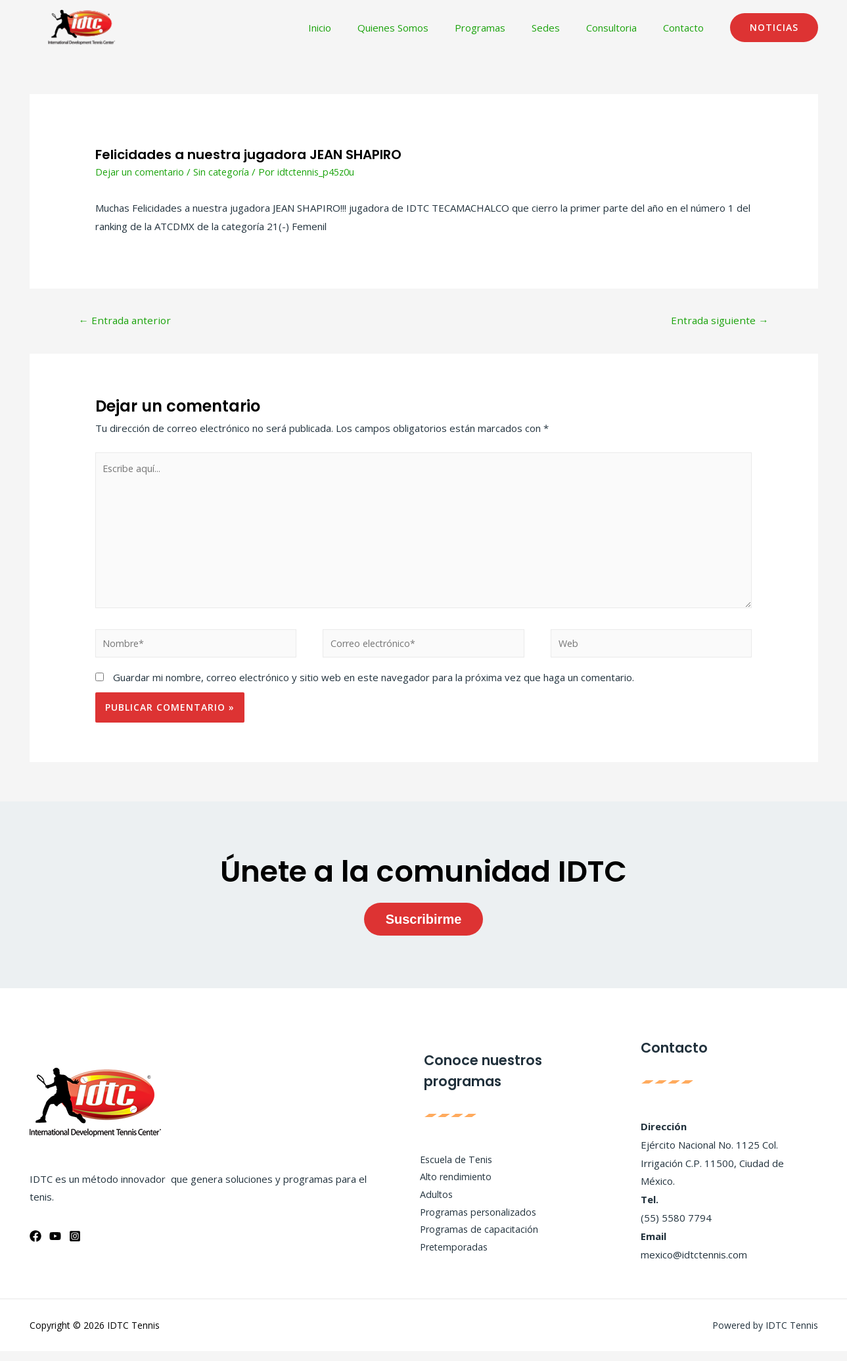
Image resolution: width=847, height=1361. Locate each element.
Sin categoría (225, 171)
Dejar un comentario (141, 171)
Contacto (686, 27)
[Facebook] (35, 1246)
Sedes (562, 27)
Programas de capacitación (475, 1240)
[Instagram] (75, 1246)
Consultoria (621, 27)
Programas (503, 27)
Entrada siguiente (718, 321)
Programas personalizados (475, 1221)
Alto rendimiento (451, 1185)
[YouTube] (55, 1246)
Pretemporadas (450, 1258)
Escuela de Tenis (452, 1167)
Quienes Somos (422, 27)
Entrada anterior (126, 321)
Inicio (355, 27)
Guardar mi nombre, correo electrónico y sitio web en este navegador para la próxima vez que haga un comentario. (373, 687)
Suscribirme (424, 928)
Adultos (431, 1203)
